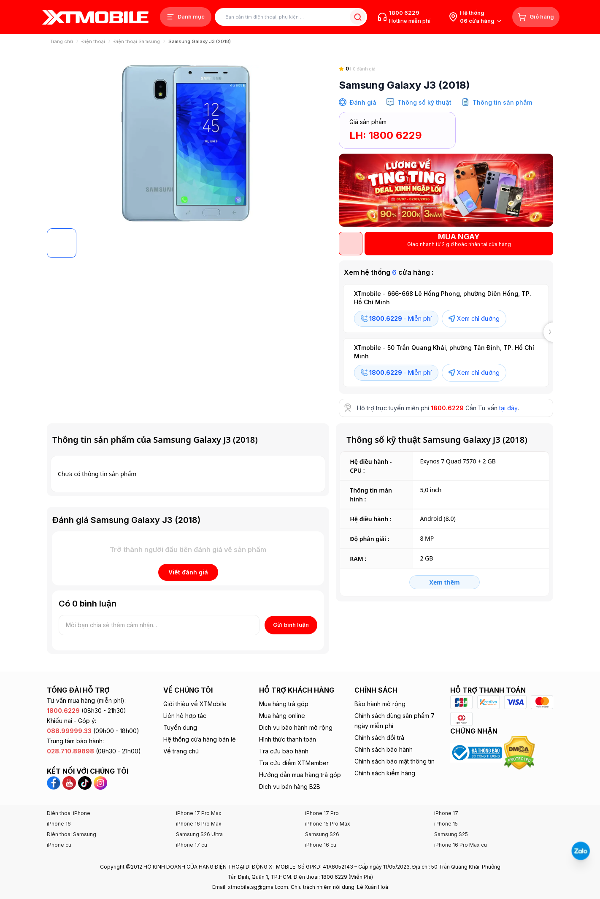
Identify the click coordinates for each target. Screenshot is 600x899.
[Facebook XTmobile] (54, 782)
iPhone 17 (446, 813)
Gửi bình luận (291, 624)
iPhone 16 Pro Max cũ (460, 845)
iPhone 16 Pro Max (199, 823)
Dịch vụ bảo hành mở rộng (295, 727)
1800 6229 (404, 12)
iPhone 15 (446, 823)
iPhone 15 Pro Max (327, 823)
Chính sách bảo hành (383, 749)
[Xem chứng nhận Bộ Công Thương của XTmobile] (477, 752)
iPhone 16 (59, 823)
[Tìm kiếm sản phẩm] (291, 17)
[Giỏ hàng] (535, 17)
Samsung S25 (451, 834)
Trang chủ (61, 41)
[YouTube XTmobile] (70, 782)
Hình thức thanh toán (287, 739)
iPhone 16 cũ (320, 845)
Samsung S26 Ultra (199, 834)
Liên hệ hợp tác (184, 715)
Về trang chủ (181, 751)
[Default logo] (61, 243)
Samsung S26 (322, 834)
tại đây (508, 408)
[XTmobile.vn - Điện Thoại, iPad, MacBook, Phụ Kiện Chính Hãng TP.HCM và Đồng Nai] (95, 17)
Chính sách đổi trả (379, 737)
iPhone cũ (59, 845)
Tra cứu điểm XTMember (294, 762)
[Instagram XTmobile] (100, 782)
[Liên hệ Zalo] (580, 851)
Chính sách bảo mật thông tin (394, 761)
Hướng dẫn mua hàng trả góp (300, 774)
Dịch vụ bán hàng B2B (289, 786)
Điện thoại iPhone (68, 813)
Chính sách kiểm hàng (384, 773)
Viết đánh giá (188, 572)
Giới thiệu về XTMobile (195, 703)
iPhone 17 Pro (322, 813)
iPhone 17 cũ (191, 845)
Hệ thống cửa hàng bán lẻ (199, 739)
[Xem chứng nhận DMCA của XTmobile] (520, 752)
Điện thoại (93, 41)
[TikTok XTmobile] (86, 782)
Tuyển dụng (180, 727)
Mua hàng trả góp (283, 703)
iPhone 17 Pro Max (199, 813)
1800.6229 (447, 408)
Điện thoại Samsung (137, 41)
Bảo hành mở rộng (379, 703)
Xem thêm (445, 582)
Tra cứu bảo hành (283, 751)
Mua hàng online (282, 715)
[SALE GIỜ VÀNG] (446, 190)
